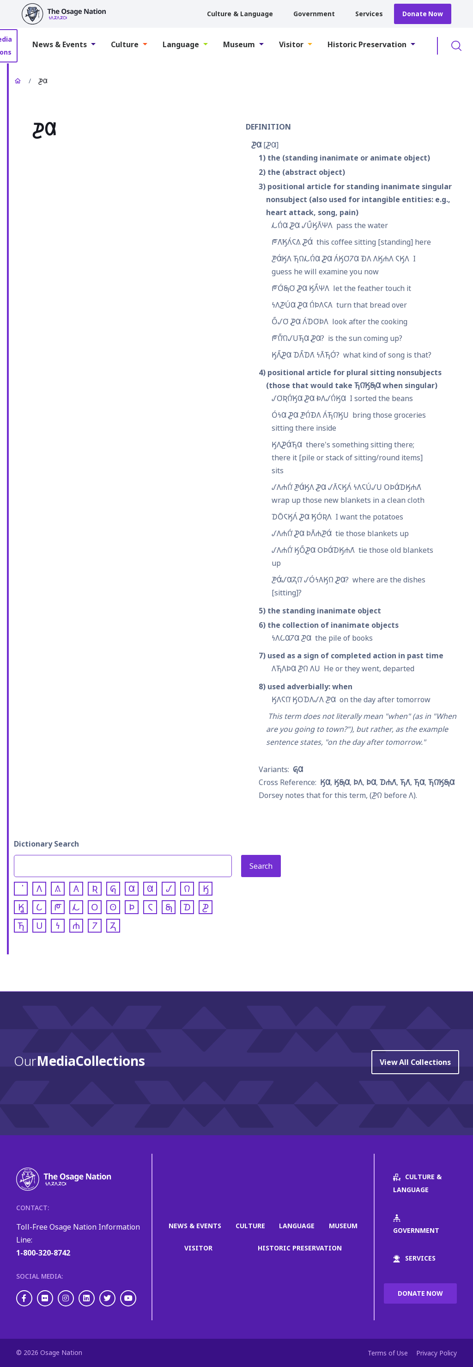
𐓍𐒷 (419, 782)
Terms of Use (388, 1352)
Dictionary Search (46, 844)
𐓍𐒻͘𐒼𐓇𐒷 (441, 782)
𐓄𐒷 (371, 782)
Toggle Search (456, 46)
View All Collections (415, 1062)
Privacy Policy (436, 1352)
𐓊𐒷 (256, 145)
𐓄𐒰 (358, 782)
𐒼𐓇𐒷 (342, 782)
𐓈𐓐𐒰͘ (388, 782)
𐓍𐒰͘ (405, 782)
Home (17, 81)
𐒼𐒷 (325, 782)
